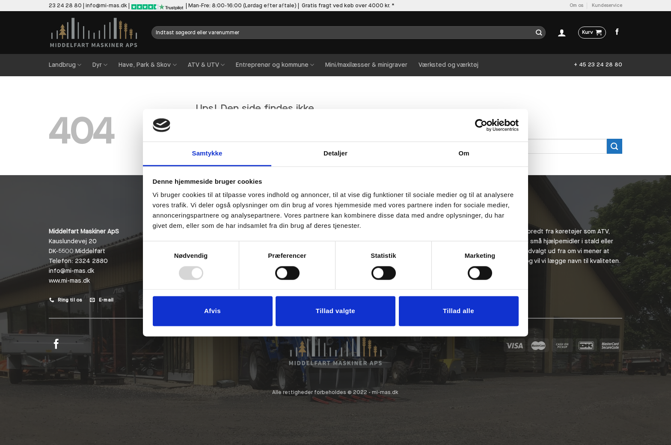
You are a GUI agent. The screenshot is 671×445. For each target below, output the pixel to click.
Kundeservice (607, 5)
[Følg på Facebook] (617, 32)
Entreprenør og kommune (275, 65)
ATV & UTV (206, 65)
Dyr (99, 65)
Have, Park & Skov (147, 65)
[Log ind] (562, 32)
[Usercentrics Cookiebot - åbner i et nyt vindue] (481, 125)
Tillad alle (458, 311)
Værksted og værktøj (448, 65)
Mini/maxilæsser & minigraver (366, 65)
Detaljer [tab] (335, 153)
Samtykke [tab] (207, 153)
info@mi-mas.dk (106, 5)
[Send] (539, 32)
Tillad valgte (335, 311)
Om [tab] (463, 153)
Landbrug (65, 65)
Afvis (212, 311)
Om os (576, 5)
